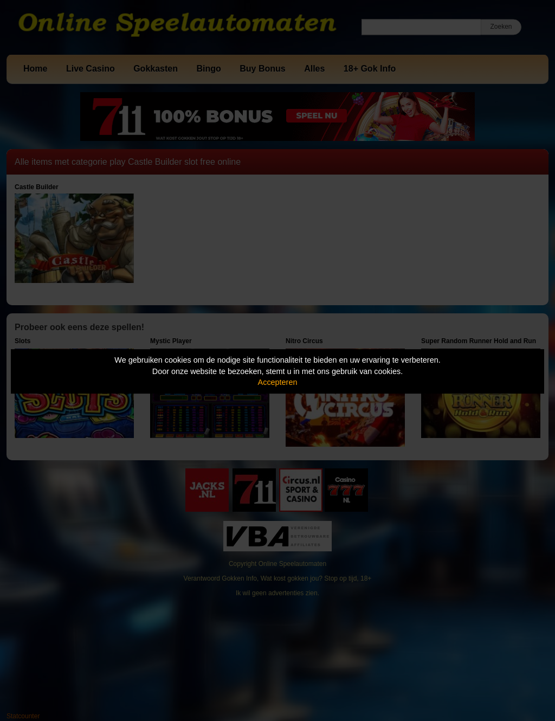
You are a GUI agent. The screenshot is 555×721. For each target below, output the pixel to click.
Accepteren (278, 382)
